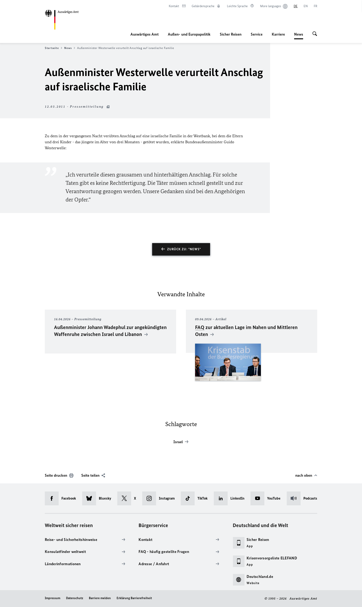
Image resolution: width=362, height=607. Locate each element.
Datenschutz (74, 598)
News (298, 34)
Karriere (278, 34)
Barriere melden (100, 598)
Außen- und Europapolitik (189, 34)
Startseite (53, 48)
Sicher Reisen (230, 34)
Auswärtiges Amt (144, 34)
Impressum (52, 598)
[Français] (315, 6)
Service (256, 34)
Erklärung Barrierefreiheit (134, 598)
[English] (306, 6)
